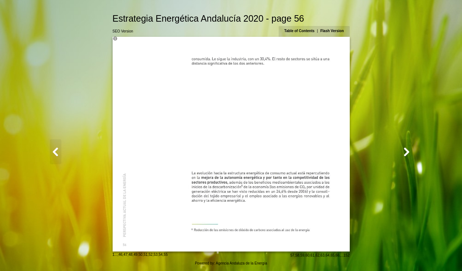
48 (130, 255)
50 (141, 255)
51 (146, 255)
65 (333, 255)
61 (312, 255)
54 (160, 255)
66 (338, 255)
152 (347, 255)
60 (307, 255)
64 (328, 255)
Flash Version (332, 31)
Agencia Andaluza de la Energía (241, 263)
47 (125, 255)
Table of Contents (299, 31)
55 (165, 255)
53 (156, 255)
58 (297, 255)
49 (136, 255)
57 (292, 255)
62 (317, 255)
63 (322, 255)
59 (302, 255)
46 (120, 255)
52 (151, 255)
